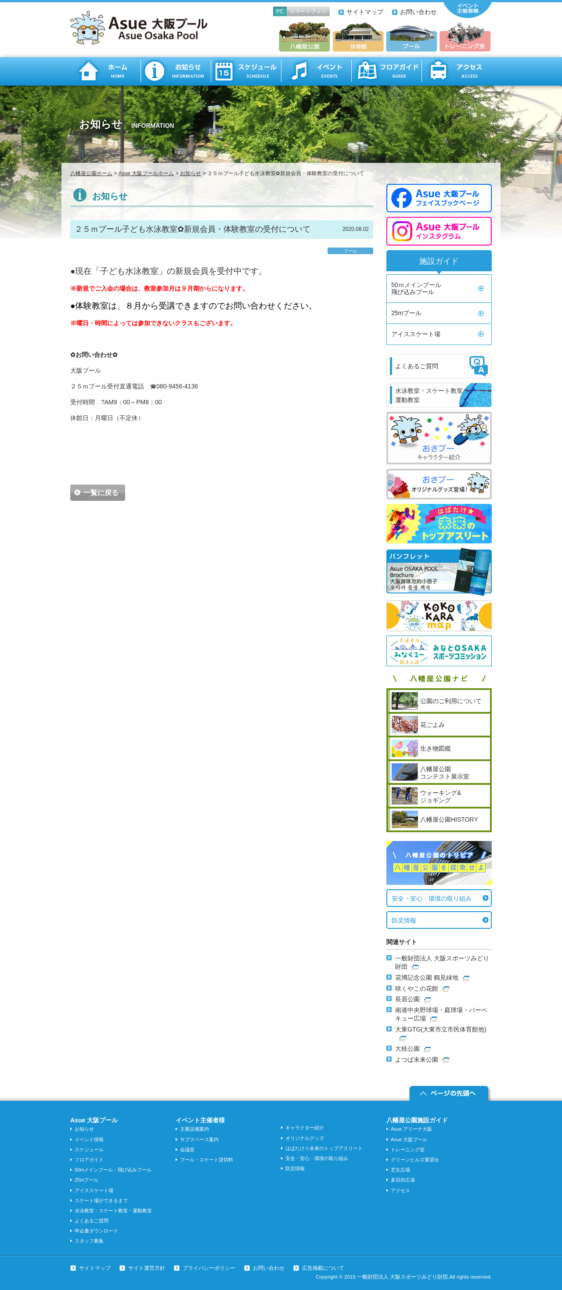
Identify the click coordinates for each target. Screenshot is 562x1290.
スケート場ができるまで (101, 1200)
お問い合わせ (418, 11)
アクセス (457, 71)
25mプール (406, 312)
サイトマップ (364, 11)
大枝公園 (407, 1048)
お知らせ (175, 71)
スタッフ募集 (89, 1240)
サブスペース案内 (199, 1139)
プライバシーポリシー (209, 1268)
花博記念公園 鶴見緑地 (426, 977)
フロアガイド (386, 71)
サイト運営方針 (146, 1268)
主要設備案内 (194, 1129)
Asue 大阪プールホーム (146, 173)
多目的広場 (403, 1179)
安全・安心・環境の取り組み (432, 898)
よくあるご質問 (91, 1220)
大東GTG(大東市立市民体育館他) (440, 1029)
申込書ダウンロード (96, 1230)
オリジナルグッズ (304, 1138)
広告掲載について (323, 1268)
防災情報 (404, 920)
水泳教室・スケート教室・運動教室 (113, 1210)
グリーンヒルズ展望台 (415, 1159)
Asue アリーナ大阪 (411, 1129)
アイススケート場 (415, 334)
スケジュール (246, 71)
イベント (316, 71)
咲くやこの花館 (416, 988)
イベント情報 (89, 1139)
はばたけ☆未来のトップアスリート (324, 1148)
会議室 (187, 1149)
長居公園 (407, 999)
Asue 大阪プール (409, 1139)
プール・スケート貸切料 (206, 1159)
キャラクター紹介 (304, 1127)
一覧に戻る (101, 492)
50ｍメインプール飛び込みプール (416, 288)
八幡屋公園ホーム (91, 173)
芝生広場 (400, 1169)
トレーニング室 (408, 1149)
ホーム (105, 71)
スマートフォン (308, 11)
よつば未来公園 (416, 1059)
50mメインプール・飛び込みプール (113, 1169)
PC (280, 11)
